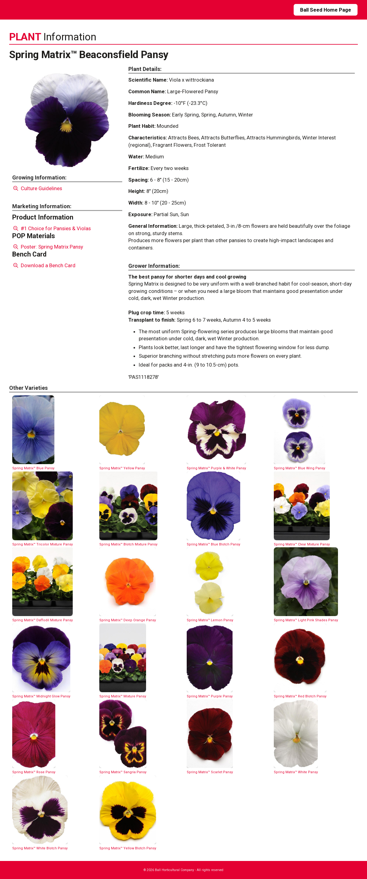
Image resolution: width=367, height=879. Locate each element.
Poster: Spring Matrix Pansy (47, 247)
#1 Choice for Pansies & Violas (51, 228)
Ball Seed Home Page (325, 10)
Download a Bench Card (43, 265)
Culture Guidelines (37, 188)
